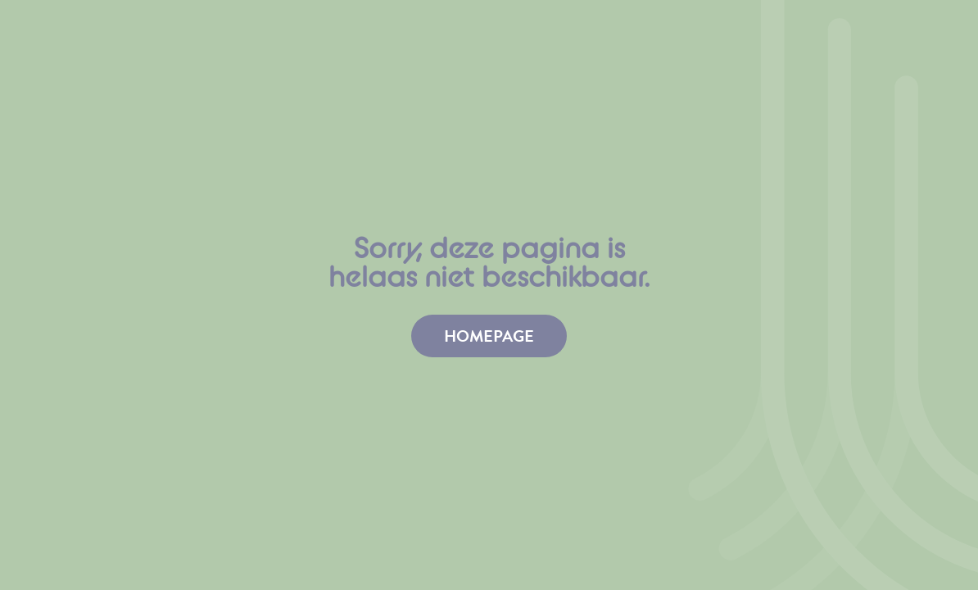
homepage (489, 336)
